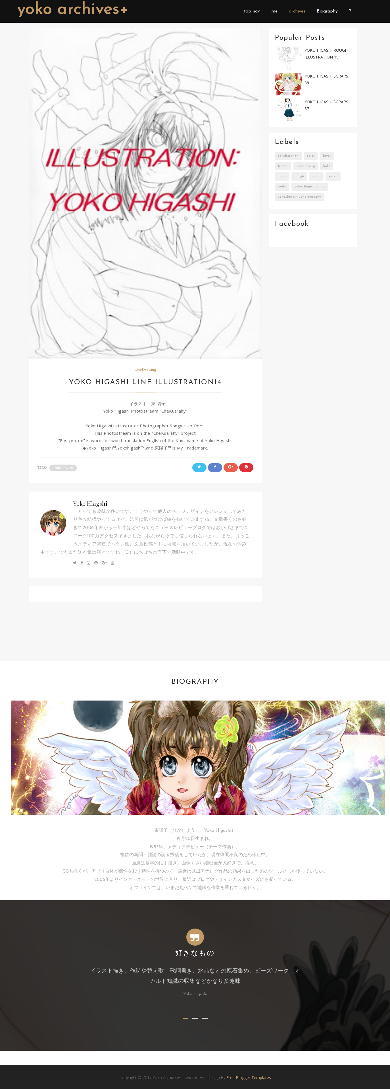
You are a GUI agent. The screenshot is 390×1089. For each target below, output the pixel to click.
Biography (327, 11)
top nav (252, 11)
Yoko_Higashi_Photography (299, 196)
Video (333, 176)
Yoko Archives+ (73, 9)
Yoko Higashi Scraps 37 (326, 105)
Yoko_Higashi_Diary (310, 186)
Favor (327, 156)
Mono (282, 176)
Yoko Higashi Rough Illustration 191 (326, 53)
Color (310, 156)
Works (282, 186)
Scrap (316, 176)
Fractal (283, 166)
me (274, 11)
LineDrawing (145, 370)
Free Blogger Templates (248, 1077)
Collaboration (288, 156)
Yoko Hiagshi (90, 503)
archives (297, 11)
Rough (299, 176)
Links (326, 166)
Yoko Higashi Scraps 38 (326, 79)
